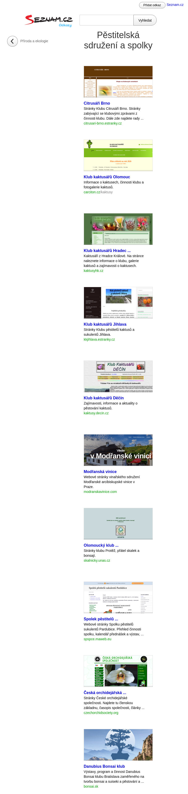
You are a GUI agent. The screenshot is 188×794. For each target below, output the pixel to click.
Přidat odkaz (152, 5)
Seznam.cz (175, 5)
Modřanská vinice (100, 472)
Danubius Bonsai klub (104, 766)
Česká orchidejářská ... (105, 693)
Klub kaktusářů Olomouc (107, 177)
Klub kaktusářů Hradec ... (107, 251)
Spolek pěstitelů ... (101, 619)
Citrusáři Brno (97, 103)
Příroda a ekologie (34, 41)
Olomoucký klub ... (101, 545)
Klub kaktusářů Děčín (104, 398)
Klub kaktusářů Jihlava (105, 324)
